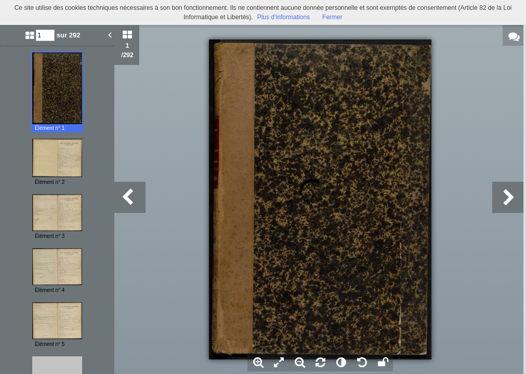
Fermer (332, 17)
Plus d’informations (283, 17)
